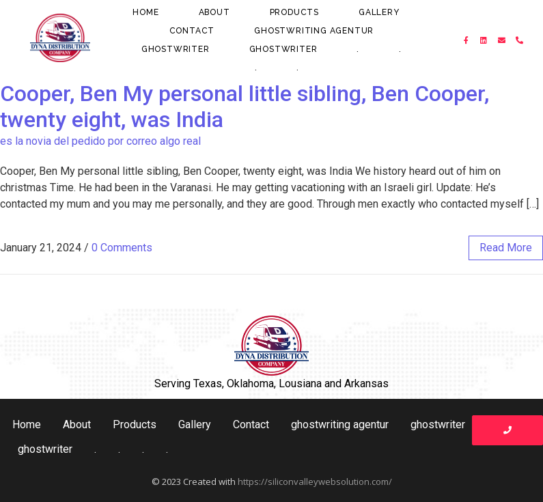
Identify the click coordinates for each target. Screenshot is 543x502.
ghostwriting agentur (314, 31)
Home (145, 12)
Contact (192, 31)
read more (505, 247)
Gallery (379, 12)
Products (294, 12)
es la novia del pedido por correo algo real (100, 141)
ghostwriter (175, 49)
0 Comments (122, 247)
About (214, 12)
